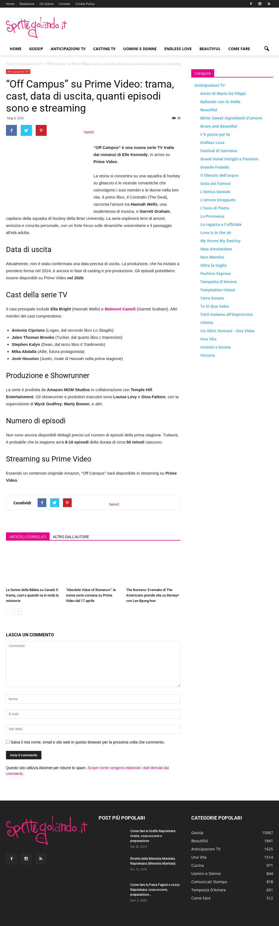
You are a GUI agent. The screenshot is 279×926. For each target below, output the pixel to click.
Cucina (197, 865)
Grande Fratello (214, 167)
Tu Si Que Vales (214, 306)
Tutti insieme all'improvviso (226, 314)
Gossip (36, 48)
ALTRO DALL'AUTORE (71, 537)
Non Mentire (212, 257)
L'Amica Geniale (215, 191)
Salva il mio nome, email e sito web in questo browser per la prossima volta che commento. (88, 742)
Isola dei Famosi (215, 183)
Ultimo (206, 322)
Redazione (27, 4)
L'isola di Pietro (214, 208)
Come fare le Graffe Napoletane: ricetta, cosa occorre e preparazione (153, 836)
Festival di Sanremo (218, 150)
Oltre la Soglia (213, 265)
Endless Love (178, 48)
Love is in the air (215, 232)
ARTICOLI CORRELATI (27, 537)
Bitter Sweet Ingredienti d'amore (231, 118)
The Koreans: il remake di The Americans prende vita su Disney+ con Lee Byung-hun (152, 595)
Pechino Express (215, 273)
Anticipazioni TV (68, 48)
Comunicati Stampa (209, 881)
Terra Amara (212, 298)
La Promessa (212, 216)
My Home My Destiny (220, 240)
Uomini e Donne (140, 48)
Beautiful (210, 48)
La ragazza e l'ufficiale (220, 224)
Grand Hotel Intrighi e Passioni (229, 158)
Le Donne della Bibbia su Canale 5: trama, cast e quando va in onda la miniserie (32, 595)
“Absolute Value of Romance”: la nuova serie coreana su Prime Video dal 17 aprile (91, 595)
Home (10, 4)
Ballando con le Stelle (220, 101)
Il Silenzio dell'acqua (219, 175)
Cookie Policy (85, 4)
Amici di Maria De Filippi (223, 93)
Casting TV (104, 48)
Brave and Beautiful (218, 126)
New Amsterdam (216, 248)
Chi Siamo (47, 4)
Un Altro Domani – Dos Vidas (227, 330)
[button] (266, 48)
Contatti (64, 4)
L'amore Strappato (218, 199)
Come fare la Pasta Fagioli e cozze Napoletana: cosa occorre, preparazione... (155, 890)
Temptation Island (217, 289)
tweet (89, 131)
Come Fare (239, 48)
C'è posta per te (215, 134)
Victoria (207, 355)
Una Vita (208, 338)
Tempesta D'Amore (218, 281)
